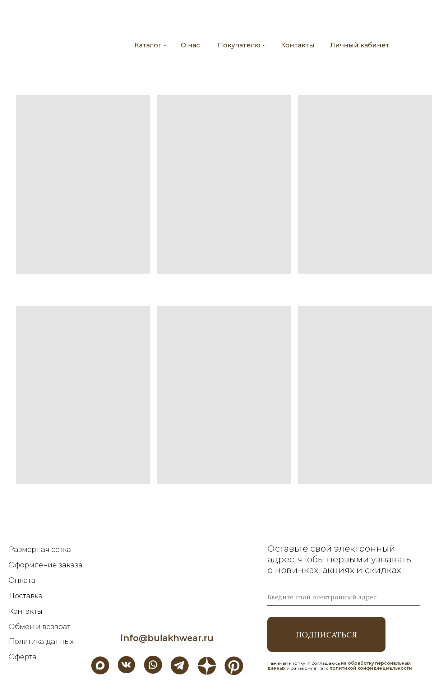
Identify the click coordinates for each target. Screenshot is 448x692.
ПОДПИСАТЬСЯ (326, 635)
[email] (343, 597)
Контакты (297, 45)
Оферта (23, 656)
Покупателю (239, 45)
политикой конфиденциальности (370, 668)
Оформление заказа (46, 565)
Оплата (22, 580)
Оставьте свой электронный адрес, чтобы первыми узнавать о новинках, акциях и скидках (339, 559)
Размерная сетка (40, 549)
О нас (190, 45)
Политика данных (41, 641)
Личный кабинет (359, 45)
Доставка (26, 595)
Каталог (148, 45)
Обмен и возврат (39, 626)
